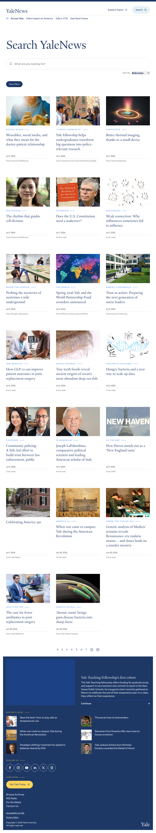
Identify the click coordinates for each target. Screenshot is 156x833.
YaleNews (16, 12)
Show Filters (14, 84)
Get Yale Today (19, 784)
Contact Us (12, 806)
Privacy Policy (12, 817)
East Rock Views (79, 18)
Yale (145, 825)
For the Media (13, 802)
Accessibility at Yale (15, 813)
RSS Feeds (11, 798)
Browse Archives (15, 794)
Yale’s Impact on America (39, 18)
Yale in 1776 (62, 18)
